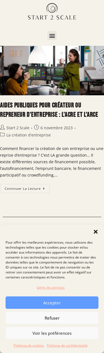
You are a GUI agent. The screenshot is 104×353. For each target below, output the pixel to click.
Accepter (52, 302)
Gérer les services (51, 287)
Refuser (52, 318)
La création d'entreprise (28, 135)
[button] (95, 232)
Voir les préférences (52, 333)
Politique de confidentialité (67, 345)
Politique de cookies (29, 345)
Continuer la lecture (27, 187)
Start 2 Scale (17, 127)
